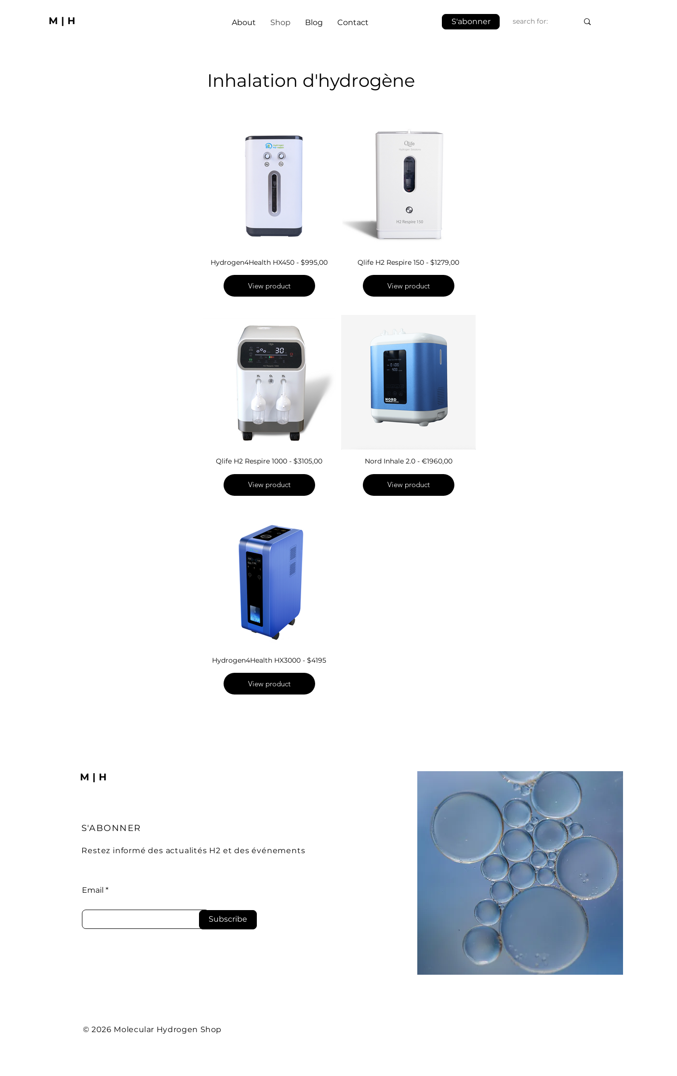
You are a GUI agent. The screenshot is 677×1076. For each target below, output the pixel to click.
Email (93, 890)
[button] (471, 21)
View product (269, 285)
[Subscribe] (228, 919)
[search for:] (538, 21)
